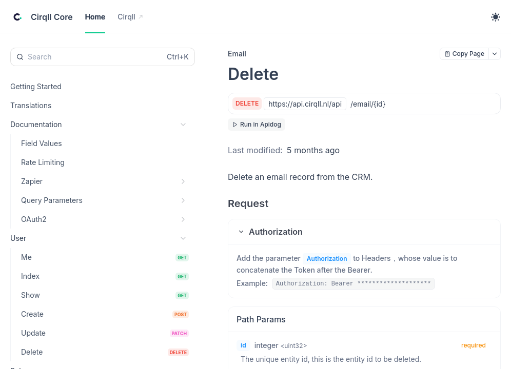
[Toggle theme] (495, 17)
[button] (364, 231)
